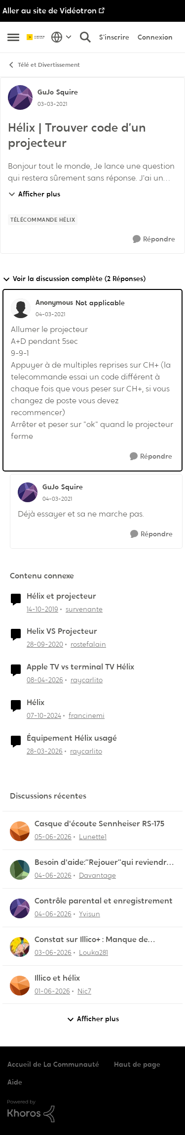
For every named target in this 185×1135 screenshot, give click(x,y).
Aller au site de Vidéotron (49, 10)
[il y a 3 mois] (45, 680)
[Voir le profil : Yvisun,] (20, 908)
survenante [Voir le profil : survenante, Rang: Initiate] (84, 608)
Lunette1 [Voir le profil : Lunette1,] (93, 836)
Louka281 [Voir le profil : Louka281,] (93, 952)
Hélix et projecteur (61, 596)
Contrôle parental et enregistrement (104, 901)
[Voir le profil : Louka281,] (20, 947)
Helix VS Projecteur (62, 631)
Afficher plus (34, 193)
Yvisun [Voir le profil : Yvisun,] (89, 913)
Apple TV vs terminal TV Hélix (80, 667)
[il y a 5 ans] (45, 644)
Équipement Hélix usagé (72, 738)
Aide (14, 1082)
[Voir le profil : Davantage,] (20, 870)
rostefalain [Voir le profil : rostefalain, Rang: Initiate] (88, 644)
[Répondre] (154, 239)
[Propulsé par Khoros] (92, 1111)
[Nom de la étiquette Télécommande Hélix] (42, 219)
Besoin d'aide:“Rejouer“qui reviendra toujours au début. (103, 862)
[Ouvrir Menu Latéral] (13, 37)
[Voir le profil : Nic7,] (20, 985)
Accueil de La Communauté (53, 1064)
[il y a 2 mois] (52, 991)
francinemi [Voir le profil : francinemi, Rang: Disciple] (87, 715)
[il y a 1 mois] (53, 837)
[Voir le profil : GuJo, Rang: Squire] (20, 97)
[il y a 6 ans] (42, 609)
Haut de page (137, 1064)
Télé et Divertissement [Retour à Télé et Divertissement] (43, 65)
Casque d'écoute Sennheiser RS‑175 (99, 824)
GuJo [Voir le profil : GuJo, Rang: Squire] (45, 92)
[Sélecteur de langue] (61, 37)
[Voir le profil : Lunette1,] (20, 831)
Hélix (35, 703)
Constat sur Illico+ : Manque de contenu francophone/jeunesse (94, 940)
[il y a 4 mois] (45, 751)
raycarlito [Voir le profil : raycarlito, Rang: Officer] (87, 679)
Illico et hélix (57, 978)
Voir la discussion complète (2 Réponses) (74, 279)
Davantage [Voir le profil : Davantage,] (97, 875)
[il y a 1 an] (44, 715)
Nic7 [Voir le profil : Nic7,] (84, 990)
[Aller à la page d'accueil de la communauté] (36, 37)
